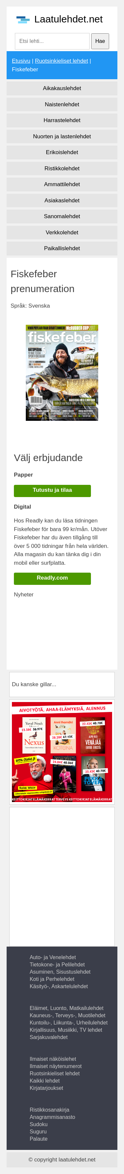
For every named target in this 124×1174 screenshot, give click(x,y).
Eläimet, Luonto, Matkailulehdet (66, 1008)
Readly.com (52, 578)
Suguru (38, 1131)
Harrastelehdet (62, 120)
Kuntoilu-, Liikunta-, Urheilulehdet (69, 1022)
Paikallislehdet (62, 248)
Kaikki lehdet (45, 1081)
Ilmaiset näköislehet (53, 1059)
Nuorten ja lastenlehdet (62, 136)
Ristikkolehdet (62, 168)
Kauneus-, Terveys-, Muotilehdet (67, 1015)
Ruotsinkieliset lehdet (61, 61)
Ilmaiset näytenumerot (56, 1066)
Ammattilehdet (62, 184)
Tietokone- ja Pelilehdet (57, 964)
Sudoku (39, 1124)
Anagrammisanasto (52, 1117)
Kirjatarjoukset (46, 1088)
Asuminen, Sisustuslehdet (60, 972)
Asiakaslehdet (62, 200)
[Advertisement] (69, 635)
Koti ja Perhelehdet (52, 979)
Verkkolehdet (62, 232)
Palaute (39, 1139)
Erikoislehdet (62, 152)
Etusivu (21, 61)
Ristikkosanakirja (49, 1110)
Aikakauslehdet (62, 88)
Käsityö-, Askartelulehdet (59, 986)
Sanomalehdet (62, 216)
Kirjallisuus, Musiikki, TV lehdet (66, 1030)
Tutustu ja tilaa (52, 490)
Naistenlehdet (62, 104)
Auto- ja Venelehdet (53, 957)
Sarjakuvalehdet (49, 1037)
